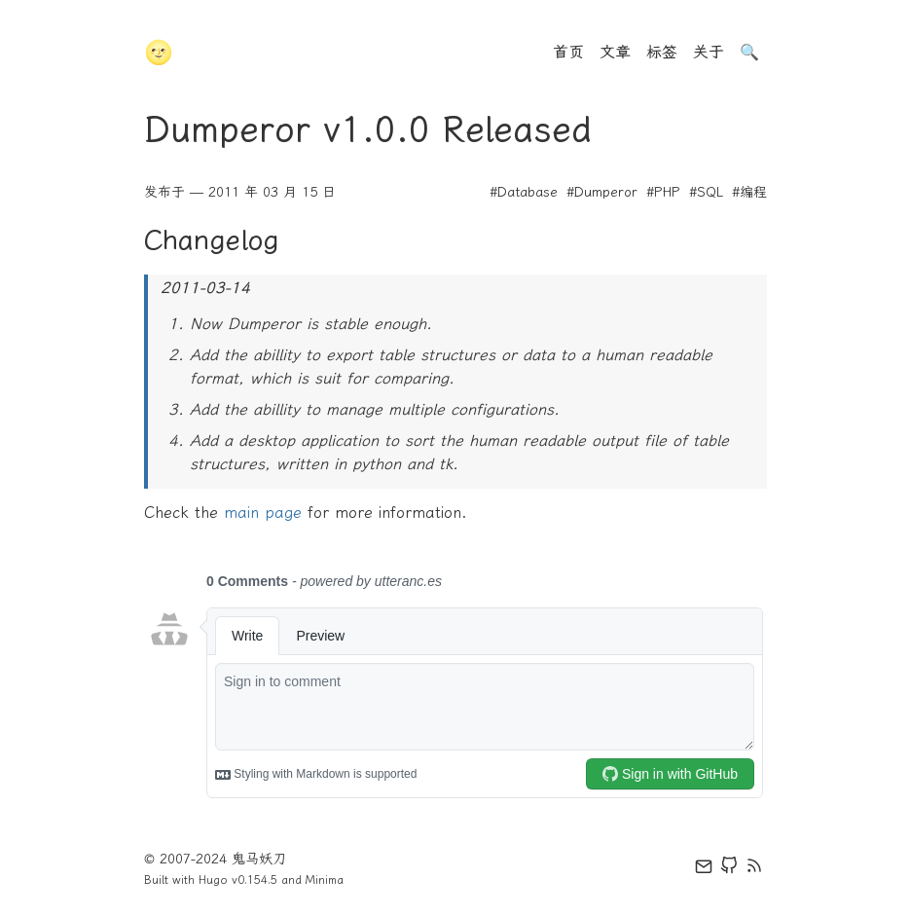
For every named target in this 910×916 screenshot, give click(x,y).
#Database (524, 192)
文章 (615, 52)
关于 (708, 52)
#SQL (706, 192)
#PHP (663, 192)
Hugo (213, 880)
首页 (568, 52)
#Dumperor (601, 192)
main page (263, 512)
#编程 (749, 192)
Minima (325, 880)
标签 (661, 52)
